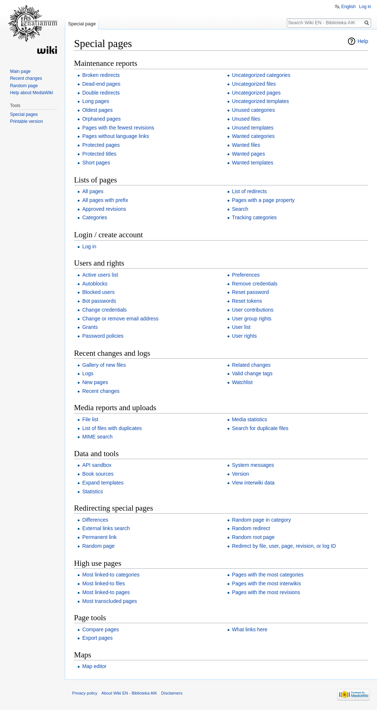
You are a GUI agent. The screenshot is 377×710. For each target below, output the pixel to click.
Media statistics (249, 419)
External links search (106, 528)
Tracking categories (254, 217)
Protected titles (99, 154)
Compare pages (100, 629)
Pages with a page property (263, 200)
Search (240, 209)
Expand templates (102, 483)
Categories (94, 217)
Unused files (246, 119)
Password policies (102, 336)
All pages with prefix (105, 200)
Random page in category (261, 520)
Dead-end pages (101, 84)
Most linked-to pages (106, 592)
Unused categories (253, 110)
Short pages (96, 163)
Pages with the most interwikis (266, 583)
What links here (249, 629)
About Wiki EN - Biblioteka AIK (129, 693)
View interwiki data (253, 483)
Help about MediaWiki (31, 92)
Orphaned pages (101, 119)
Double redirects (101, 93)
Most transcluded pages (109, 601)
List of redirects (249, 191)
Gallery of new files (104, 365)
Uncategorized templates (260, 101)
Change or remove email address (120, 319)
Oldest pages (97, 110)
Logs (87, 373)
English (348, 6)
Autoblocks (94, 284)
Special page (82, 23)
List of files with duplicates (112, 428)
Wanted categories (253, 136)
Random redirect (251, 528)
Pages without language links (115, 136)
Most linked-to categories (111, 575)
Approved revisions (104, 209)
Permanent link (99, 537)
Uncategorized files (254, 84)
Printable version (26, 121)
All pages (92, 191)
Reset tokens (247, 301)
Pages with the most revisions (266, 592)
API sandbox (96, 465)
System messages (253, 465)
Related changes (251, 365)
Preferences (246, 275)
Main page (20, 71)
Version (240, 474)
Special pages (24, 114)
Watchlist (242, 382)
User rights (244, 336)
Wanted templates (252, 163)
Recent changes (100, 391)
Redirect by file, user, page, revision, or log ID (284, 546)
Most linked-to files (103, 583)
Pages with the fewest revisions (118, 128)
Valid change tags (252, 373)
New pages (95, 382)
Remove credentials (255, 284)
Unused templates (253, 128)
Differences (95, 520)
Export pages (97, 638)
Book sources (97, 474)
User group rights (251, 319)
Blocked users (98, 292)
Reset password (250, 292)
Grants (90, 327)
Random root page (253, 537)
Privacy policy (84, 693)
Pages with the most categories (268, 575)
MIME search (97, 437)
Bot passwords (99, 301)
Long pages (95, 101)
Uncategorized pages (256, 93)
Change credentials (104, 310)
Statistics (92, 491)
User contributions (253, 310)
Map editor (94, 666)
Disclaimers (172, 693)
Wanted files (246, 145)
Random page (98, 546)
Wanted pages (248, 154)
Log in (89, 246)
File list (90, 419)
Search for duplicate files (260, 428)
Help (362, 41)
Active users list (100, 275)
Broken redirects (101, 75)
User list (241, 327)
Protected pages (101, 145)
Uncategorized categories (261, 75)
